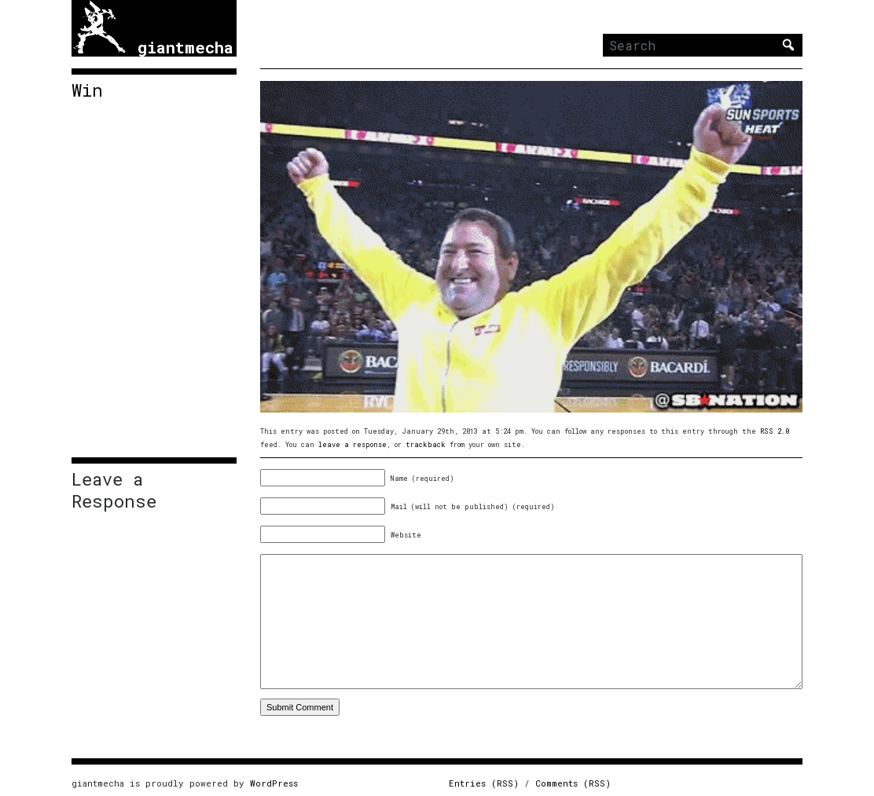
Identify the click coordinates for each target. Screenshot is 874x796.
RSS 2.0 (774, 431)
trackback (426, 444)
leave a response (352, 444)
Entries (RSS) (484, 783)
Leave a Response (114, 490)
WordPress (274, 783)
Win (87, 90)
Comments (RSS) (573, 783)
